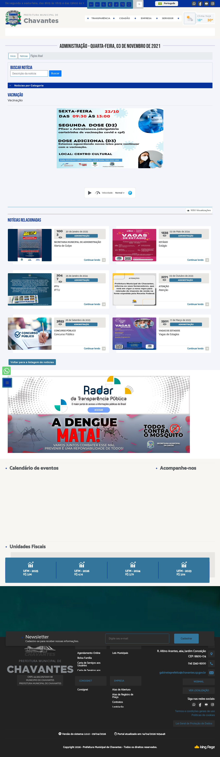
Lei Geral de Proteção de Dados (194, 723)
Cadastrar (186, 638)
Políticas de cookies (203, 715)
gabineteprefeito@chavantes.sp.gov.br (182, 672)
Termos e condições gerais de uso (195, 711)
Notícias (24, 56)
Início (13, 56)
